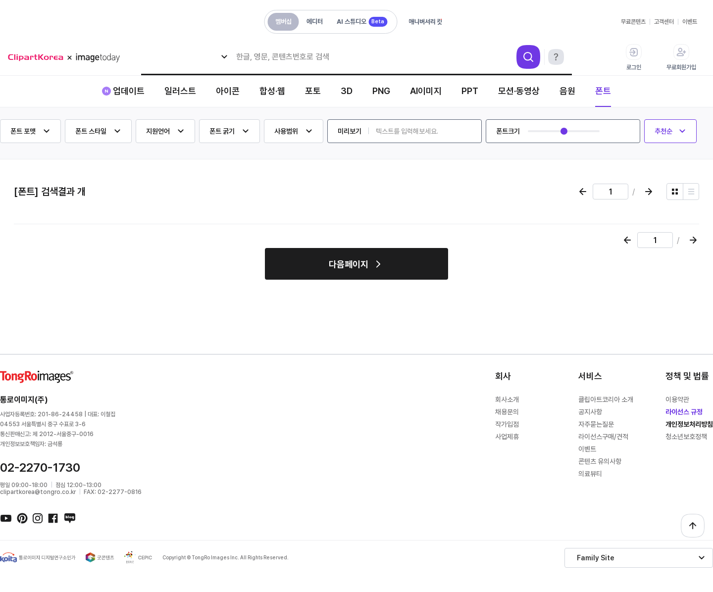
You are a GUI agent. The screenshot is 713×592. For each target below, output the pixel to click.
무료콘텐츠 (633, 21)
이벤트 (689, 21)
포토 (313, 91)
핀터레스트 (22, 518)
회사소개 (507, 399)
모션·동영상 (519, 91)
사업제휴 (507, 437)
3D (347, 91)
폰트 (603, 91)
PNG (381, 91)
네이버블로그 (69, 518)
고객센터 (664, 21)
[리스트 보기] (691, 191)
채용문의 (507, 412)
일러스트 (180, 91)
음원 (567, 91)
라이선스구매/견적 (603, 437)
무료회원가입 (681, 57)
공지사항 (590, 412)
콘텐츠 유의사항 (599, 461)
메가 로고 (67, 57)
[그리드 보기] (675, 191)
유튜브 (6, 518)
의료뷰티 (590, 474)
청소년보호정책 (686, 437)
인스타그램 (38, 518)
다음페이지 (348, 264)
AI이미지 (426, 91)
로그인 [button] (634, 57)
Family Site (595, 558)
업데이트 (129, 91)
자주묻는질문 (596, 424)
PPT (469, 91)
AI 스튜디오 (362, 21)
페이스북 (53, 518)
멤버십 (283, 21)
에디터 (314, 21)
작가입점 (507, 424)
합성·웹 (272, 91)
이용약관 (677, 399)
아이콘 (228, 91)
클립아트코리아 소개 (605, 399)
